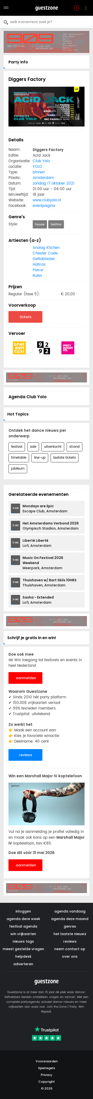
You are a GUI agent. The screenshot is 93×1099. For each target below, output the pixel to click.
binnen (39, 172)
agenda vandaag (69, 911)
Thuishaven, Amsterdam (50, 583)
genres (70, 926)
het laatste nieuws (70, 933)
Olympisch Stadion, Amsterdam (51, 526)
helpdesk (23, 956)
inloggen (23, 911)
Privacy (46, 1075)
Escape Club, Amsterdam (45, 509)
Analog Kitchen (46, 248)
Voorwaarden (47, 1061)
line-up (40, 457)
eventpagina (44, 206)
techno (56, 224)
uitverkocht (53, 446)
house (40, 224)
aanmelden (26, 678)
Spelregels (46, 1068)
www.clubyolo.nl (47, 200)
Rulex (37, 276)
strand (74, 446)
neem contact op (69, 949)
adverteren (23, 964)
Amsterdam (43, 178)
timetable (18, 457)
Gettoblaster (44, 259)
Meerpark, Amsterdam (43, 562)
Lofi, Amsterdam (37, 543)
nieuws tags (23, 941)
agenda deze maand (69, 918)
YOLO (37, 167)
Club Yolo (41, 161)
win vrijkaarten (23, 933)
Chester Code (45, 253)
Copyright (46, 1081)
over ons (70, 956)
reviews (25, 754)
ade (33, 446)
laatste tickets (64, 457)
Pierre (38, 270)
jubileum (17, 468)
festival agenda (23, 926)
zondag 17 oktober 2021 (53, 183)
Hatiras (39, 265)
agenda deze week (23, 918)
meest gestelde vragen (23, 949)
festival (16, 446)
